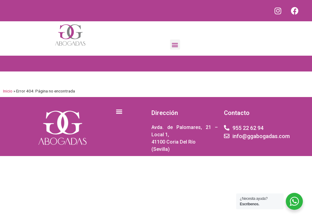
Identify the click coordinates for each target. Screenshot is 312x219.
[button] (175, 45)
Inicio (7, 91)
